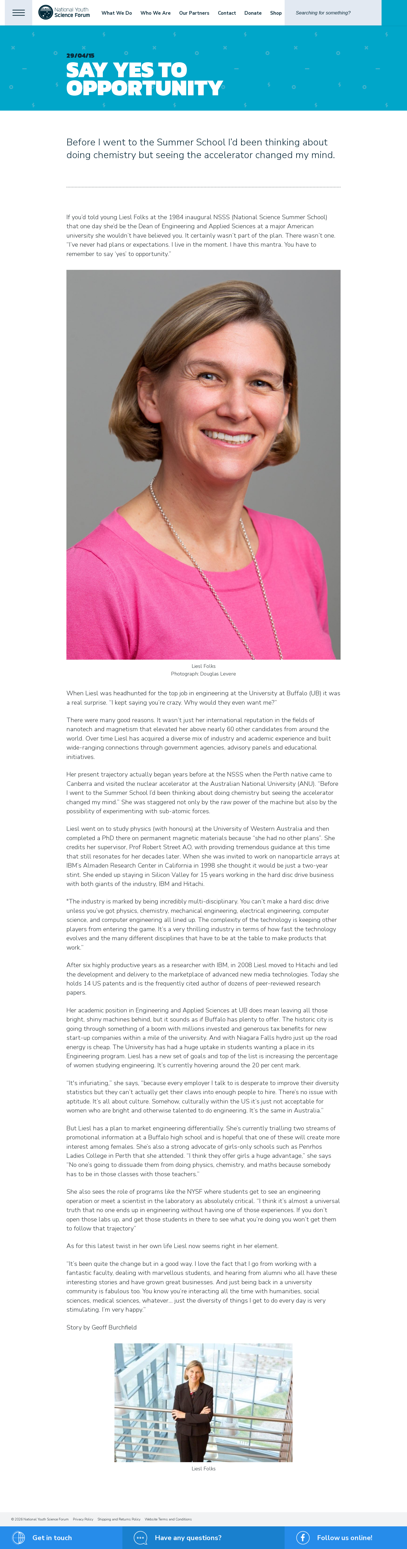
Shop (277, 13)
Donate (254, 13)
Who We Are (157, 13)
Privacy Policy (83, 1519)
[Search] (333, 12)
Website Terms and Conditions (168, 1519)
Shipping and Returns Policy (119, 1519)
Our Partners (196, 13)
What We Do (118, 13)
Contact (229, 13)
